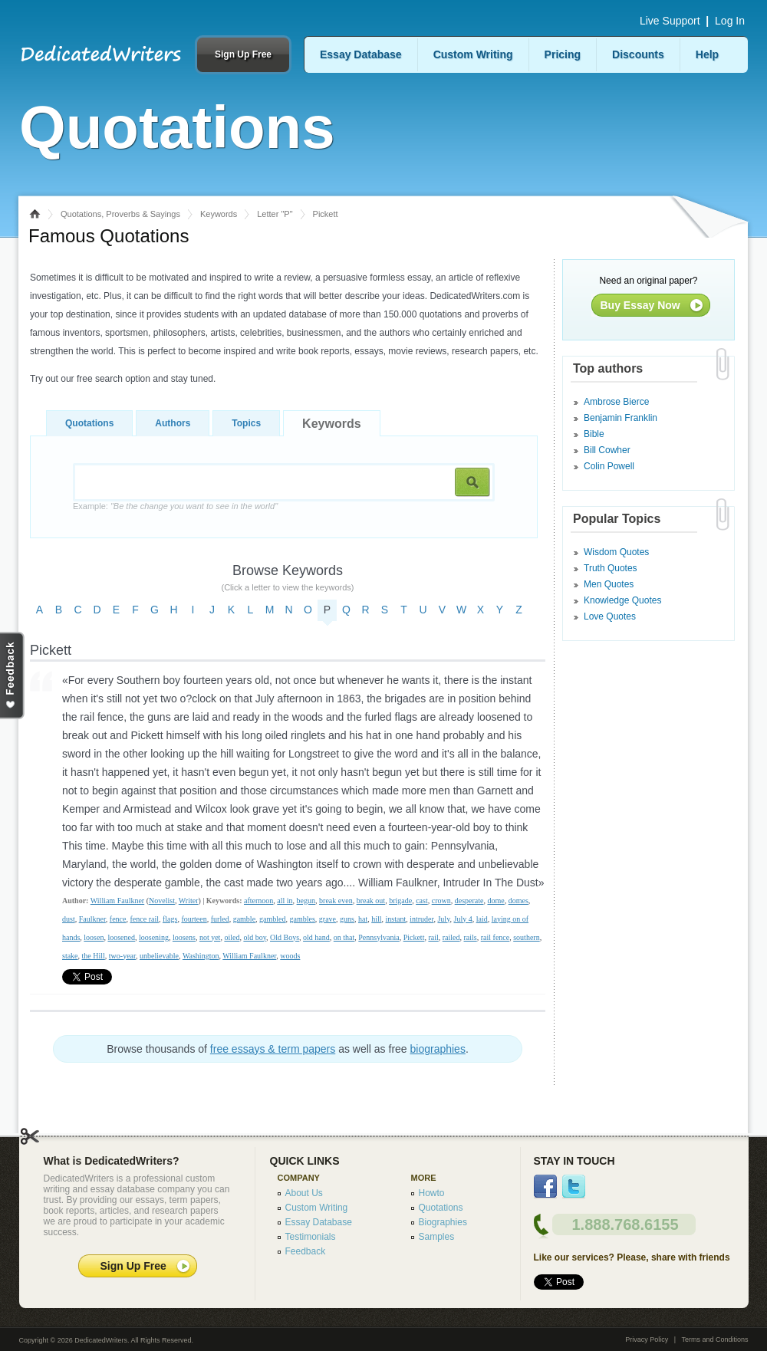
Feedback (305, 1251)
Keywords (218, 214)
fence (118, 919)
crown (441, 900)
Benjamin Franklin (620, 418)
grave (327, 919)
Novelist (162, 900)
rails (470, 937)
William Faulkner (117, 900)
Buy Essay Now (640, 305)
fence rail (144, 919)
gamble (244, 919)
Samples (437, 1236)
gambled (272, 919)
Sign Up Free (243, 54)
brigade (400, 900)
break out (371, 900)
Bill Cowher (607, 450)
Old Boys (284, 937)
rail (433, 937)
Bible (594, 434)
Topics (246, 423)
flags (170, 919)
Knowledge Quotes (622, 600)
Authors (172, 423)
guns (347, 919)
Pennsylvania (378, 937)
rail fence (495, 937)
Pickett (414, 937)
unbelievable (159, 956)
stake (70, 956)
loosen (94, 937)
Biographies (443, 1222)
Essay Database (361, 54)
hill (376, 919)
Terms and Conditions (714, 1339)
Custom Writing (473, 54)
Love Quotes (610, 616)
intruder (421, 919)
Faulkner (92, 919)
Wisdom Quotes (616, 552)
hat (362, 919)
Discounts (638, 54)
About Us (304, 1193)
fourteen (193, 919)
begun (306, 900)
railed (451, 937)
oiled (231, 937)
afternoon (258, 900)
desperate (469, 900)
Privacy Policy (646, 1339)
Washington (201, 956)
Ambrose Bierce (616, 401)
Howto (432, 1193)
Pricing (563, 54)
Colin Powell (609, 466)
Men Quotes (609, 584)
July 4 (463, 919)
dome (495, 900)
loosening (154, 937)
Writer (189, 900)
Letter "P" (274, 214)
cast (422, 900)
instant (396, 919)
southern (526, 937)
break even (336, 900)
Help (707, 54)
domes (518, 900)
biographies (438, 1049)
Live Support (670, 21)
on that (344, 937)
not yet (210, 937)
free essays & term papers (272, 1049)
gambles (302, 919)
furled (220, 919)
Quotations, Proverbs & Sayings (120, 214)
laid (482, 919)
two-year (122, 956)
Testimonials (310, 1236)
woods (290, 956)
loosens (184, 937)
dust (68, 919)
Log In (730, 21)
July (443, 919)
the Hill (93, 956)
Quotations (89, 423)
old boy (254, 937)
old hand (316, 937)
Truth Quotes (610, 568)
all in (284, 900)
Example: (175, 506)
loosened (121, 937)
